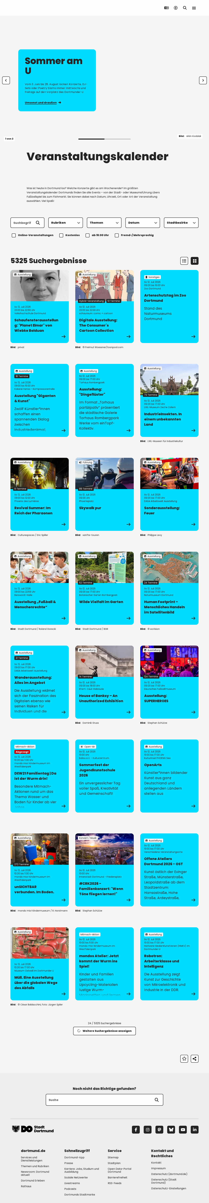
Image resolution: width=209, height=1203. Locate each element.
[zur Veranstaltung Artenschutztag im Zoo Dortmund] (169, 306)
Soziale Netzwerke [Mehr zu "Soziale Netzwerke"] (76, 1177)
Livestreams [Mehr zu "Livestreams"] (72, 1183)
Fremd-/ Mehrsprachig (135, 235)
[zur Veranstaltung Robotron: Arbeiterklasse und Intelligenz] (169, 963)
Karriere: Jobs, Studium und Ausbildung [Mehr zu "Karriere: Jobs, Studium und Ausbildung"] (81, 1170)
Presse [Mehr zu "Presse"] (68, 1163)
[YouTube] (183, 1130)
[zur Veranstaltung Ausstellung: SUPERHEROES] (169, 682)
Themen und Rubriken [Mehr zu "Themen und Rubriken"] (35, 1166)
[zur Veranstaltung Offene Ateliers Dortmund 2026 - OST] (169, 869)
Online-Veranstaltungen (33, 235)
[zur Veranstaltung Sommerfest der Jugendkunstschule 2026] (104, 776)
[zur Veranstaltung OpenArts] (169, 776)
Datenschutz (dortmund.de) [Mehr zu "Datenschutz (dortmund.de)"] (169, 1174)
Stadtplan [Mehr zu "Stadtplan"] (114, 1163)
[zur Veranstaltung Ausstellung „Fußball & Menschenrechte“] (39, 588)
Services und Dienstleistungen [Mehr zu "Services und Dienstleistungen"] (31, 1159)
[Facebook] (136, 1130)
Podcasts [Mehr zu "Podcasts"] (70, 1189)
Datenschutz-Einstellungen (168, 1188)
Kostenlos (70, 235)
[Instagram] (148, 1130)
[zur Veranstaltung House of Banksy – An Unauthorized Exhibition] (104, 682)
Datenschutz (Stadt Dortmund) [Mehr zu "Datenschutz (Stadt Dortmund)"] (164, 1181)
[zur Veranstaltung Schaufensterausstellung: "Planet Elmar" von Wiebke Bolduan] (39, 306)
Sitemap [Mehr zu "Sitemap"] (113, 1157)
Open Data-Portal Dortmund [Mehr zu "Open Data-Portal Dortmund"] (119, 1170)
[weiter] (203, 80)
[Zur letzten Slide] (6, 80)
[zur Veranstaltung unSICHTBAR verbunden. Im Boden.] (39, 869)
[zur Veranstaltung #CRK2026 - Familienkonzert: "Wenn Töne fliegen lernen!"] (104, 869)
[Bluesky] (171, 1130)
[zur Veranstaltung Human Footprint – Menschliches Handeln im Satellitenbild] (169, 588)
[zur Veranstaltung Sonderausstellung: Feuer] (169, 494)
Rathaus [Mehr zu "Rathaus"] (26, 1186)
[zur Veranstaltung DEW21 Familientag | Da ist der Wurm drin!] (39, 776)
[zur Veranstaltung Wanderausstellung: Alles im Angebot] (39, 682)
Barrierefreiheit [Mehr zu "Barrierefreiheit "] (117, 1177)
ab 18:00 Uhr (98, 235)
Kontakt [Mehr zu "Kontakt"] (156, 1163)
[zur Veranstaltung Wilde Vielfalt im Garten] (104, 588)
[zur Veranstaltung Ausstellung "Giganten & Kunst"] (39, 400)
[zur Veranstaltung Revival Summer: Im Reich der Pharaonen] (39, 494)
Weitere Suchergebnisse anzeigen (104, 1031)
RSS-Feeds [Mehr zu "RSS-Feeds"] (114, 1183)
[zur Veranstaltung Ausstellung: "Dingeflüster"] (104, 400)
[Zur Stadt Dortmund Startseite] (32, 8)
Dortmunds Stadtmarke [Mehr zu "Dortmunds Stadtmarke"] (79, 1194)
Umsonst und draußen (43, 102)
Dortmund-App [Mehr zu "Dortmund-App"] (74, 1157)
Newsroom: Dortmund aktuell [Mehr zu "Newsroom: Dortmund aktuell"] (35, 1173)
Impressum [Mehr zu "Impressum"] (158, 1168)
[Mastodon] (159, 1130)
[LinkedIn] (195, 1130)
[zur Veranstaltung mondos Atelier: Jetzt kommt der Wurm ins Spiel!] (104, 963)
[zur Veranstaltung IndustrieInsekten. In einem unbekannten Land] (169, 400)
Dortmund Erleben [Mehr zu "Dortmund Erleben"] (33, 1180)
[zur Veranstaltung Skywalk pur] (104, 494)
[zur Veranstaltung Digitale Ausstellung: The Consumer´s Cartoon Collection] (104, 306)
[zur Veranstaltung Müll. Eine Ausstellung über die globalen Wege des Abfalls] (39, 963)
